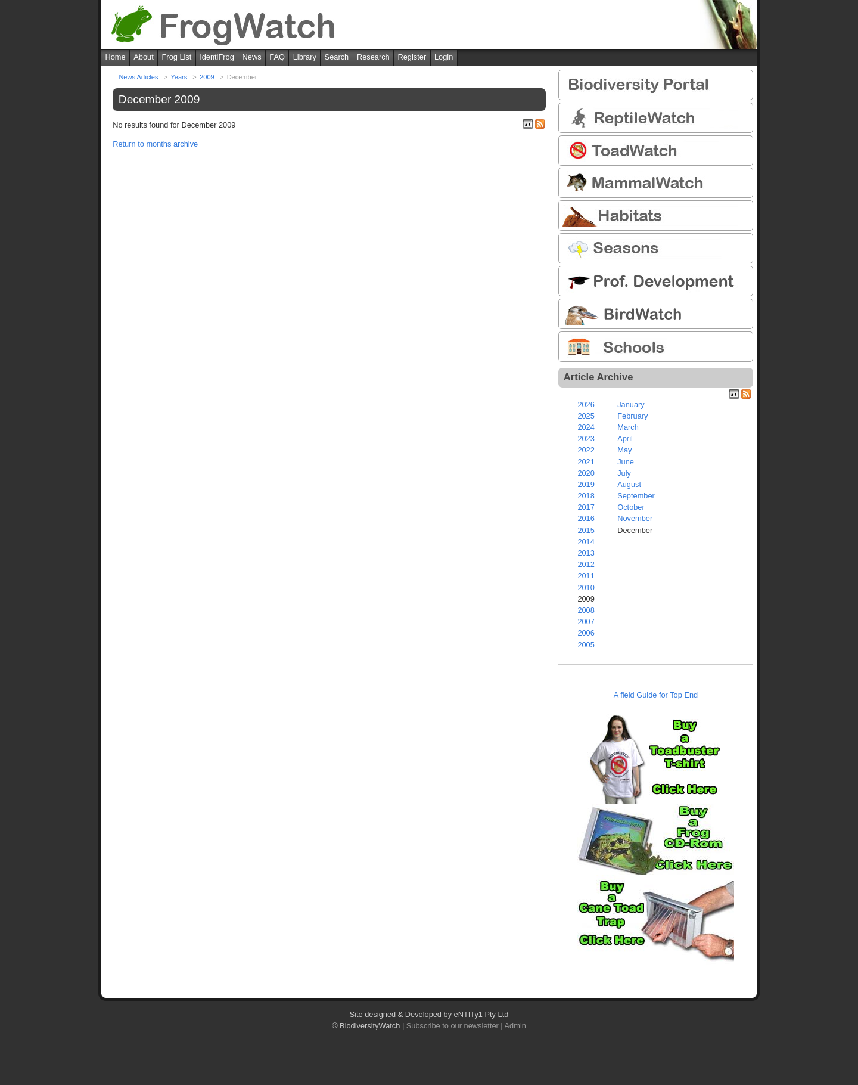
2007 (585, 621)
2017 (585, 507)
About (143, 56)
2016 (585, 518)
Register (412, 56)
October (631, 507)
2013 (585, 552)
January (631, 404)
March (628, 427)
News (252, 56)
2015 (585, 530)
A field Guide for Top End (656, 694)
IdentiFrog (217, 56)
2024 (585, 427)
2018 (585, 495)
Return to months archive (155, 144)
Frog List (177, 56)
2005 (585, 644)
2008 (585, 610)
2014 (585, 541)
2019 (585, 484)
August (629, 484)
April (625, 438)
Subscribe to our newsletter (452, 1025)
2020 (585, 473)
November (634, 518)
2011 (585, 575)
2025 (585, 415)
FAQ (277, 56)
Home (115, 56)
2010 (585, 587)
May (624, 449)
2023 (585, 438)
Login (443, 56)
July (624, 473)
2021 (585, 461)
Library (304, 56)
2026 (585, 404)
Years (178, 76)
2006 (585, 632)
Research (373, 56)
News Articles (138, 76)
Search (337, 56)
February (632, 415)
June (625, 461)
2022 (585, 449)
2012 (585, 564)
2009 (207, 76)
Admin (515, 1025)
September (636, 495)
